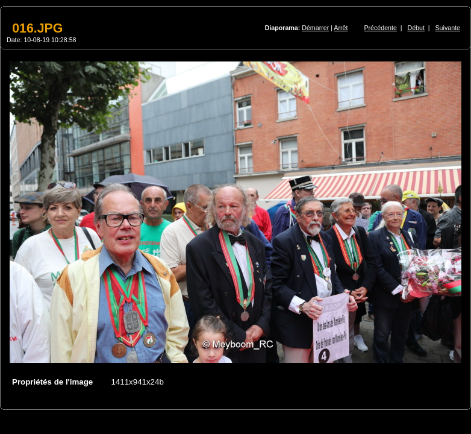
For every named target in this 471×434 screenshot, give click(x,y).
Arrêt (341, 27)
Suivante (447, 27)
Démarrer (315, 27)
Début (416, 27)
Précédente (380, 27)
